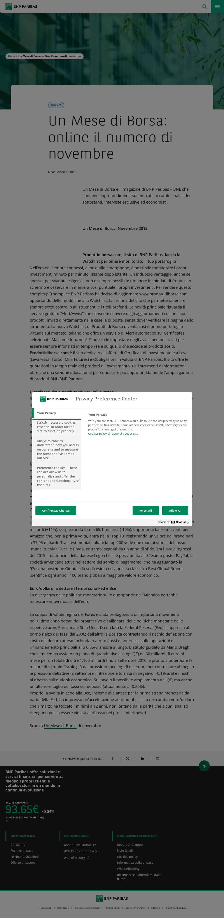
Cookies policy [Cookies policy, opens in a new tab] (97, 433)
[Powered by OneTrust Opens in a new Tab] (173, 523)
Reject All (145, 511)
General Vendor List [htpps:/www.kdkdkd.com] (125, 433)
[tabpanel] (138, 425)
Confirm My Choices (56, 511)
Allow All (175, 511)
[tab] (56, 413)
